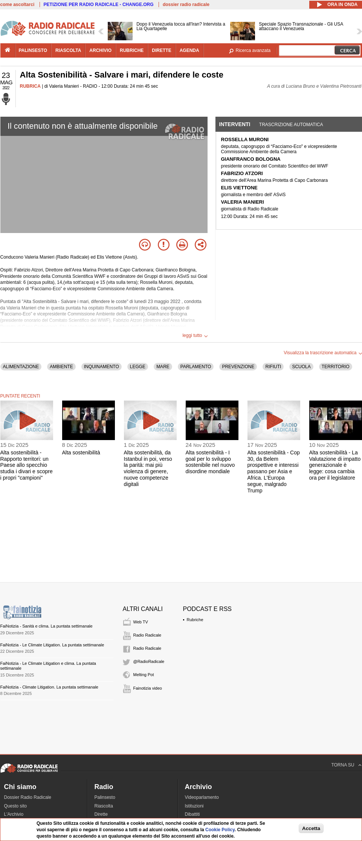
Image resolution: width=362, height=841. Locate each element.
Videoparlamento (202, 797)
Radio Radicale (147, 635)
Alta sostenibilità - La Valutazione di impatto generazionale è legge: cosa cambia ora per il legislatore (335, 465)
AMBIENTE (61, 366)
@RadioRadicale (149, 661)
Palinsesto (105, 797)
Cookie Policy (220, 829)
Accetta (311, 828)
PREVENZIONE (238, 366)
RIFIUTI (273, 366)
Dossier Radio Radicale (27, 797)
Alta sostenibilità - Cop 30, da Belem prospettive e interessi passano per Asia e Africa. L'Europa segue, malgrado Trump (273, 471)
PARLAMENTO (195, 366)
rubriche (132, 50)
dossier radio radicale (186, 4)
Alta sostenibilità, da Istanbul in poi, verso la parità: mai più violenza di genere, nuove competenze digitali (148, 468)
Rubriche (195, 619)
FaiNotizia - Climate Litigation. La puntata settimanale (49, 687)
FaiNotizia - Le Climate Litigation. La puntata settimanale (52, 645)
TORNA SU (342, 765)
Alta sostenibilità (81, 452)
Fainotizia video (147, 688)
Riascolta (104, 806)
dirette (161, 50)
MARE (163, 366)
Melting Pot (143, 674)
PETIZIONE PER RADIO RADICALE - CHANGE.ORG (99, 4)
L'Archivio (14, 814)
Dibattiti (192, 814)
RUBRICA (30, 86)
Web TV (140, 622)
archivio (100, 50)
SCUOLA (301, 366)
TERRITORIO (336, 366)
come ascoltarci (17, 4)
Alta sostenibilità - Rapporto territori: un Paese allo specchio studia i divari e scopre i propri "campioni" (26, 465)
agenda (189, 50)
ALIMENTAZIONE (21, 366)
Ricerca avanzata (253, 50)
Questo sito (15, 806)
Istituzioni (194, 806)
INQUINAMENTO (101, 366)
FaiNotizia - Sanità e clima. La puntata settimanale (46, 626)
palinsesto (33, 50)
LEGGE (137, 366)
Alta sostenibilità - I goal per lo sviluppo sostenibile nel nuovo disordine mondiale (210, 461)
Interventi (234, 124)
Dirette (101, 814)
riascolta (68, 50)
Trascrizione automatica (291, 124)
